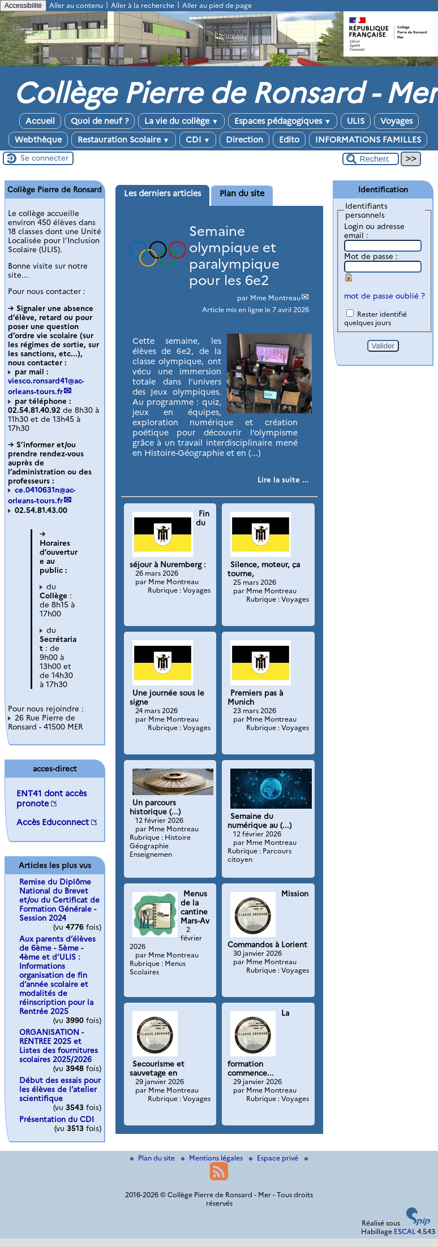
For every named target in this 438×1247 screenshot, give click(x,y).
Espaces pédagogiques (282, 121)
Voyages (396, 121)
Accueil (40, 121)
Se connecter (44, 157)
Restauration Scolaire (124, 140)
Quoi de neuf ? (99, 121)
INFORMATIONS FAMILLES (368, 140)
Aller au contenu (76, 5)
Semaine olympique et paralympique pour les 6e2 (234, 255)
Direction (244, 140)
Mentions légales (212, 1158)
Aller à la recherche (142, 5)
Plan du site (153, 1158)
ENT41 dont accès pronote (51, 798)
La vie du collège (181, 121)
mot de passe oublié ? (384, 295)
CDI (198, 140)
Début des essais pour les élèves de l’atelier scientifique (60, 1089)
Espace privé (274, 1158)
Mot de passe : (371, 256)
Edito (289, 140)
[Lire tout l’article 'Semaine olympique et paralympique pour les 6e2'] (283, 479)
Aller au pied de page (217, 5)
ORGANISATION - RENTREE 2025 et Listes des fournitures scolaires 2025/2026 (58, 1046)
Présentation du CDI (56, 1119)
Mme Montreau (275, 298)
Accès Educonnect (52, 822)
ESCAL (404, 1231)
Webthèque (38, 140)
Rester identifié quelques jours (375, 318)
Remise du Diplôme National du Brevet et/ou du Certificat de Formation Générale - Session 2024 (59, 899)
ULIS (355, 121)
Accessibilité (23, 6)
